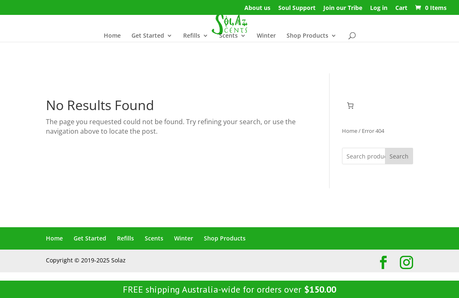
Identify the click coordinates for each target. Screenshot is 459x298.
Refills (191, 36)
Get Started (147, 36)
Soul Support (297, 8)
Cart (401, 8)
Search (399, 156)
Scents (228, 36)
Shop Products (307, 36)
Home (112, 36)
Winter (266, 36)
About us (257, 8)
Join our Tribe (342, 8)
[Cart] (350, 105)
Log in (378, 8)
